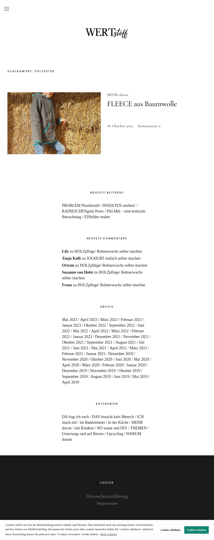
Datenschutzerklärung (107, 496)
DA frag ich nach (75, 417)
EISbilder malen (97, 217)
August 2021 (126, 342)
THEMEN (138, 428)
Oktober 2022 (95, 325)
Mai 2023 (69, 319)
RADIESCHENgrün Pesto (83, 211)
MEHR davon (117, 94)
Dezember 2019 (74, 371)
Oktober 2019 (129, 371)
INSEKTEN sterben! (119, 205)
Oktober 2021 (73, 342)
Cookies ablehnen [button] (170, 529)
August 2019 (101, 376)
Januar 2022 (82, 336)
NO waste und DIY (112, 428)
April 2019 (70, 382)
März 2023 (109, 319)
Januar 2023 (71, 325)
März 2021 (138, 348)
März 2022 (120, 331)
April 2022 (99, 331)
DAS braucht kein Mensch (113, 417)
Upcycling (115, 434)
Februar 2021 (72, 353)
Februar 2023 (131, 319)
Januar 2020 (136, 365)
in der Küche (118, 422)
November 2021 (135, 336)
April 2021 (118, 348)
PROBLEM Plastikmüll (81, 205)
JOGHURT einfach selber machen (113, 258)
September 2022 (122, 325)
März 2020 (90, 365)
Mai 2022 (80, 331)
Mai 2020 (141, 359)
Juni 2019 (122, 376)
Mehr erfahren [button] (108, 534)
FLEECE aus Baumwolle (142, 103)
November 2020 (74, 359)
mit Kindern (84, 428)
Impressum (107, 503)
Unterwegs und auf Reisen (83, 434)
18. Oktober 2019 (120, 125)
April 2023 (88, 319)
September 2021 (99, 342)
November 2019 (102, 371)
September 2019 (75, 376)
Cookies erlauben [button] (196, 529)
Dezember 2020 (120, 353)
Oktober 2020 (101, 359)
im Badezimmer (92, 422)
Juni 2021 (81, 348)
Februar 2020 (113, 365)
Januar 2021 (95, 353)
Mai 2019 (140, 376)
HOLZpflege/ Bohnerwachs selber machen (108, 251)
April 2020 (70, 365)
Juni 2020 (123, 359)
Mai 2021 (99, 348)
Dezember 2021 (107, 336)
